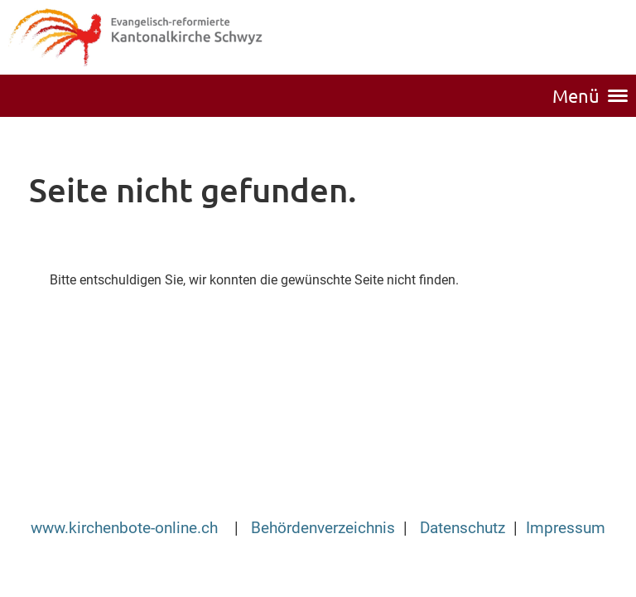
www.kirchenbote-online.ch (126, 528)
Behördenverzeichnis (323, 528)
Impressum (565, 528)
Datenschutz (462, 528)
